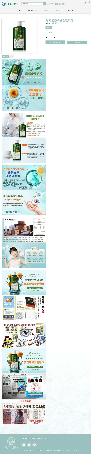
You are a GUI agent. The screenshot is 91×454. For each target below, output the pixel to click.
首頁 (20, 11)
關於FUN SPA (33, 11)
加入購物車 (55, 42)
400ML (48, 27)
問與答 (46, 438)
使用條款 (24, 438)
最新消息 (47, 11)
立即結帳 (77, 42)
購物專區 (59, 11)
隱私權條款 (32, 438)
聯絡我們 (70, 11)
